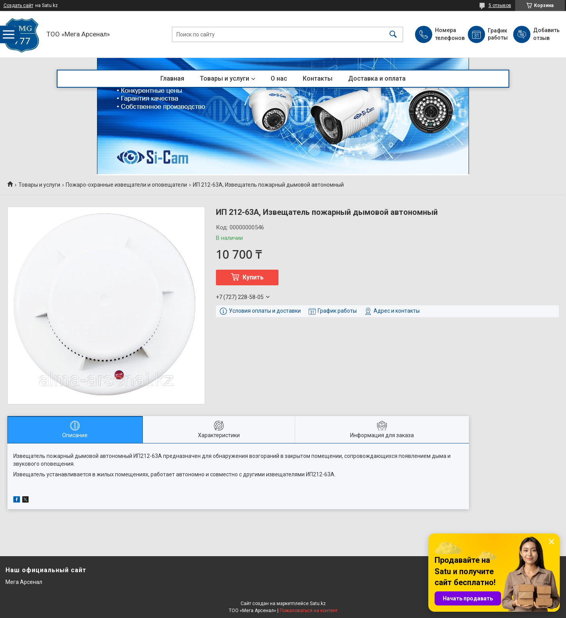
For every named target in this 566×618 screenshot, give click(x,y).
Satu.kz (318, 603)
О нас (279, 78)
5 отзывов (500, 5)
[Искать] (393, 34)
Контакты (317, 78)
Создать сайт (18, 5)
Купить (253, 277)
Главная (172, 78)
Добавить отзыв (546, 34)
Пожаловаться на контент (309, 610)
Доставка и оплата (377, 78)
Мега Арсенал (23, 582)
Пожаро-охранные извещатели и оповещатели (126, 185)
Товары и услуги (224, 78)
